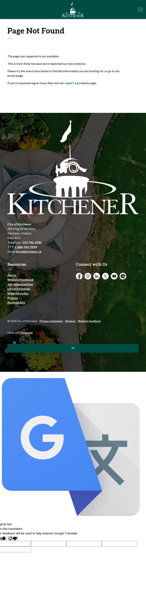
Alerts (11, 275)
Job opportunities (20, 284)
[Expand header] (140, 9)
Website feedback (20, 279)
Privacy (12, 298)
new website (77, 63)
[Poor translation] (12, 538)
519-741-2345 (32, 242)
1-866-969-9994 (26, 247)
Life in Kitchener (18, 288)
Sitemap (70, 321)
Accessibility (16, 302)
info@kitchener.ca (28, 251)
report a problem (77, 83)
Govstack (27, 332)
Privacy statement (51, 321)
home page (15, 75)
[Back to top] (73, 348)
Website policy (18, 293)
